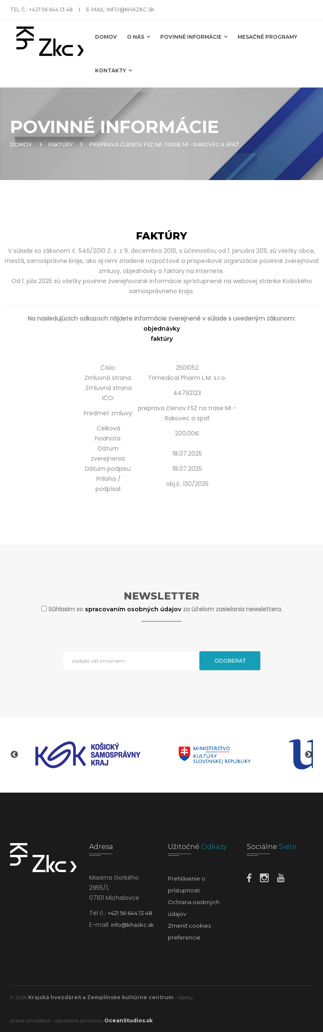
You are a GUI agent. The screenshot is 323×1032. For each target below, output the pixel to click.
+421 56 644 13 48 (51, 9)
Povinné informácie (194, 36)
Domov (106, 37)
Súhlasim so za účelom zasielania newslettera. (165, 609)
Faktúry (60, 144)
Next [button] (308, 755)
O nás (138, 36)
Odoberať (230, 661)
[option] (88, 755)
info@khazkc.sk (130, 9)
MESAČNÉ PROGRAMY (267, 37)
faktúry (162, 338)
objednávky (161, 328)
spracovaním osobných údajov (134, 609)
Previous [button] (14, 755)
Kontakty (113, 70)
